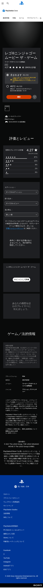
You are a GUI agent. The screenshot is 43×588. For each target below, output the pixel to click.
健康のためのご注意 (12, 431)
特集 (14, 18)
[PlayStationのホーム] (21, 3)
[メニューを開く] (2, 3)
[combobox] (21, 192)
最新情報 (6, 18)
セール (21, 18)
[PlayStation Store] (10, 10)
